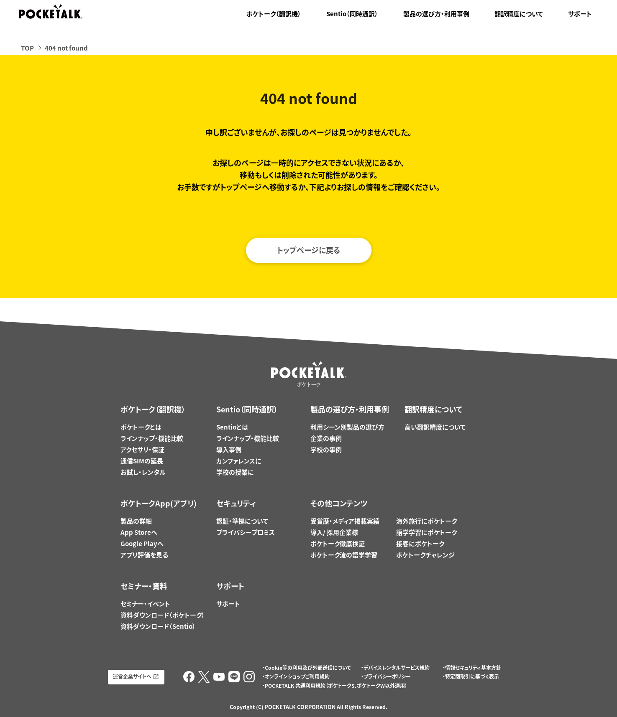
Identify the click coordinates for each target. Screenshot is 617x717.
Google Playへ (142, 543)
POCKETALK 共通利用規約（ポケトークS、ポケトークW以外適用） (336, 685)
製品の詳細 (136, 521)
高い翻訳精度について (435, 427)
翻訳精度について (518, 13)
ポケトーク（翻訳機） (273, 13)
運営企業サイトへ (132, 676)
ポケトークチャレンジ (425, 554)
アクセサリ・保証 (142, 449)
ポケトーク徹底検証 (337, 543)
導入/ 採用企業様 (334, 532)
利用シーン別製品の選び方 (347, 427)
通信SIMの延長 (141, 460)
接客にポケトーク (420, 543)
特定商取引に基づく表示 (472, 676)
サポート (580, 13)
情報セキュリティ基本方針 (473, 667)
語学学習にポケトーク (426, 532)
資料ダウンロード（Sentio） (158, 626)
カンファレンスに (238, 460)
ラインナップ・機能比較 (151, 438)
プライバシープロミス (245, 532)
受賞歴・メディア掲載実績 (344, 521)
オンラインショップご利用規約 (297, 676)
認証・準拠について (242, 521)
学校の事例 (326, 449)
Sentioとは (232, 427)
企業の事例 (326, 438)
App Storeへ (138, 532)
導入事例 (228, 449)
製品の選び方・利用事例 (436, 13)
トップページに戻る (309, 250)
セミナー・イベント (145, 603)
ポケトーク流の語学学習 (343, 554)
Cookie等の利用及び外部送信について (308, 667)
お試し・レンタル (143, 472)
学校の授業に (235, 472)
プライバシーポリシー (387, 676)
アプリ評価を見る (144, 554)
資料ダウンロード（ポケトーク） (162, 615)
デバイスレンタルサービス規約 (397, 667)
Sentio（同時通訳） (352, 13)
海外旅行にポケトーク (426, 521)
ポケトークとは (140, 427)
